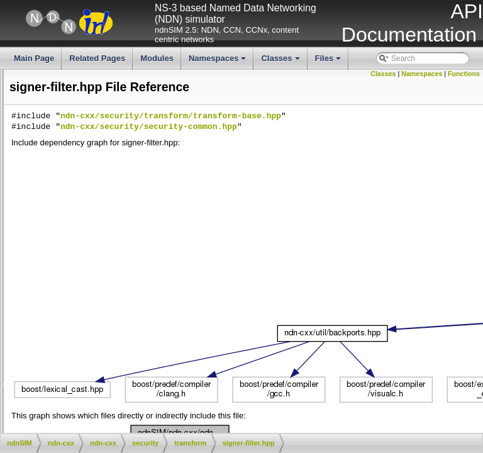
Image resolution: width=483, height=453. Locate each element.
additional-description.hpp (123, 415)
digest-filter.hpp (115, 150)
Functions (464, 73)
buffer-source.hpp (119, 129)
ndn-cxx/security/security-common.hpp (337, 127)
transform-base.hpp (122, 363)
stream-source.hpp (121, 320)
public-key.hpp (114, 235)
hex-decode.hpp (117, 171)
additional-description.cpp (122, 405)
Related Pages (97, 58)
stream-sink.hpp (116, 298)
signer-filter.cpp (115, 246)
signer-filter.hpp (116, 256)
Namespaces (218, 61)
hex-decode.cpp (116, 161)
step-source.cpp (30, 267)
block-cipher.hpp (117, 86)
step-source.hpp (117, 278)
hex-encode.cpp (116, 182)
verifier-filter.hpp (116, 384)
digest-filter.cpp (115, 139)
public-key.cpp (114, 224)
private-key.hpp (115, 214)
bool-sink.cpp (112, 97)
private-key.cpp (115, 203)
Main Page (34, 58)
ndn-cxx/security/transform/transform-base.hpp (359, 116)
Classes (281, 61)
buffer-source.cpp (33, 118)
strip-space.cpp (115, 331)
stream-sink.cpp (116, 288)
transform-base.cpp (36, 352)
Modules (157, 58)
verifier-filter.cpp (116, 373)
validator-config (105, 394)
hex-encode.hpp (117, 193)
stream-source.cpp (35, 309)
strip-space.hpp (116, 341)
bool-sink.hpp (112, 107)
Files (329, 61)
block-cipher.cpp (117, 76)
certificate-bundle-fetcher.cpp (128, 426)
